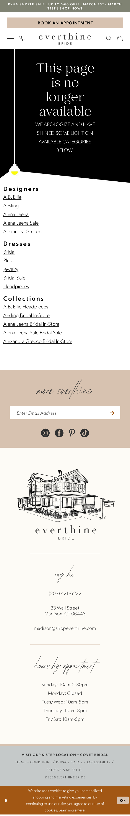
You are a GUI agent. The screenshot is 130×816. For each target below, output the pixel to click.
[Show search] (109, 39)
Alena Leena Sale (21, 223)
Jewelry (10, 269)
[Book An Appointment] (65, 23)
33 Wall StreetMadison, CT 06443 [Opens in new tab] (65, 612)
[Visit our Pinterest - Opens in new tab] (72, 434)
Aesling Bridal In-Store (26, 315)
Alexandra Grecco (22, 232)
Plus (7, 260)
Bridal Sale (14, 278)
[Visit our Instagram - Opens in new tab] (45, 434)
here (80, 811)
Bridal (9, 252)
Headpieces (16, 286)
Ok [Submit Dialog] (123, 801)
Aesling (11, 206)
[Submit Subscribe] (113, 414)
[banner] (65, 39)
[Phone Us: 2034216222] (22, 39)
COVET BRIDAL (94, 756)
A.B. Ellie (12, 197)
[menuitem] (11, 39)
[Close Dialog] (6, 802)
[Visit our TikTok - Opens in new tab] (84, 434)
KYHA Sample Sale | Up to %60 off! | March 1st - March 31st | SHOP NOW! (65, 6)
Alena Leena (16, 214)
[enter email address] (65, 414)
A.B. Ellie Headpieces (25, 307)
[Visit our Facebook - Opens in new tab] (59, 434)
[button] (11, 39)
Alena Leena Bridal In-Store (31, 324)
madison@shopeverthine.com (65, 629)
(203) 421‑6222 (65, 594)
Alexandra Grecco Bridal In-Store (37, 341)
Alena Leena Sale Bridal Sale (32, 333)
